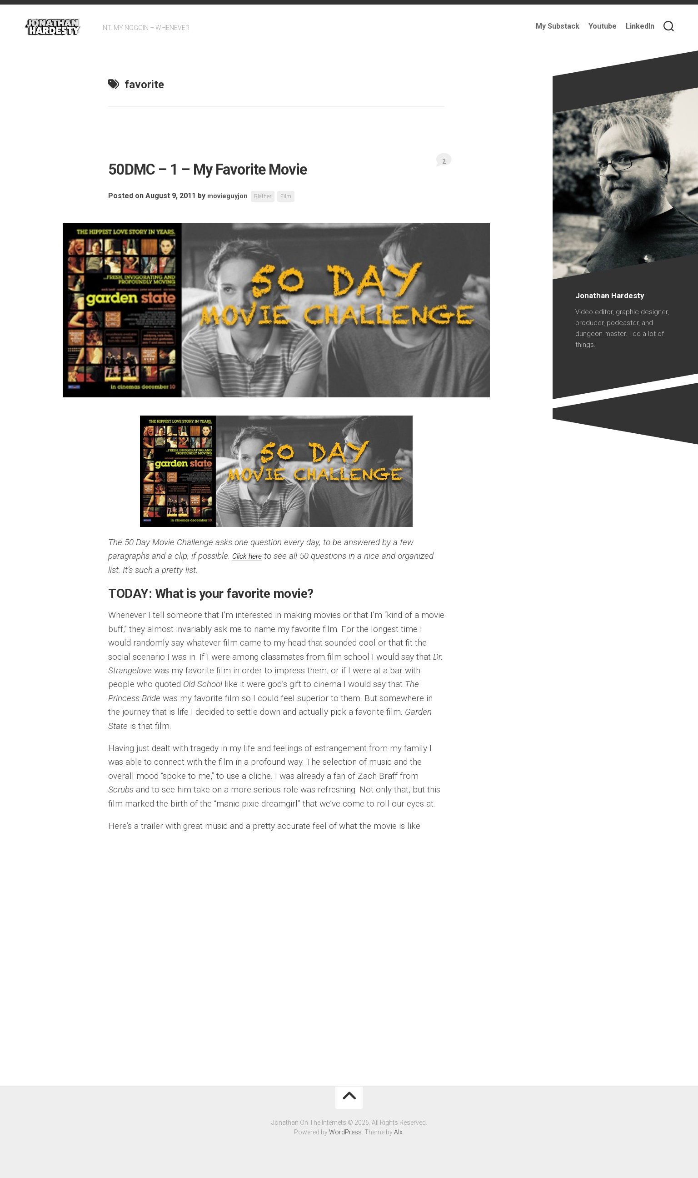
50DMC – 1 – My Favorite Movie (266, 167)
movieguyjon (229, 196)
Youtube (602, 26)
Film (293, 196)
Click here (250, 556)
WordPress (345, 1132)
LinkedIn (640, 26)
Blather (268, 196)
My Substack (557, 26)
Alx (398, 1132)
